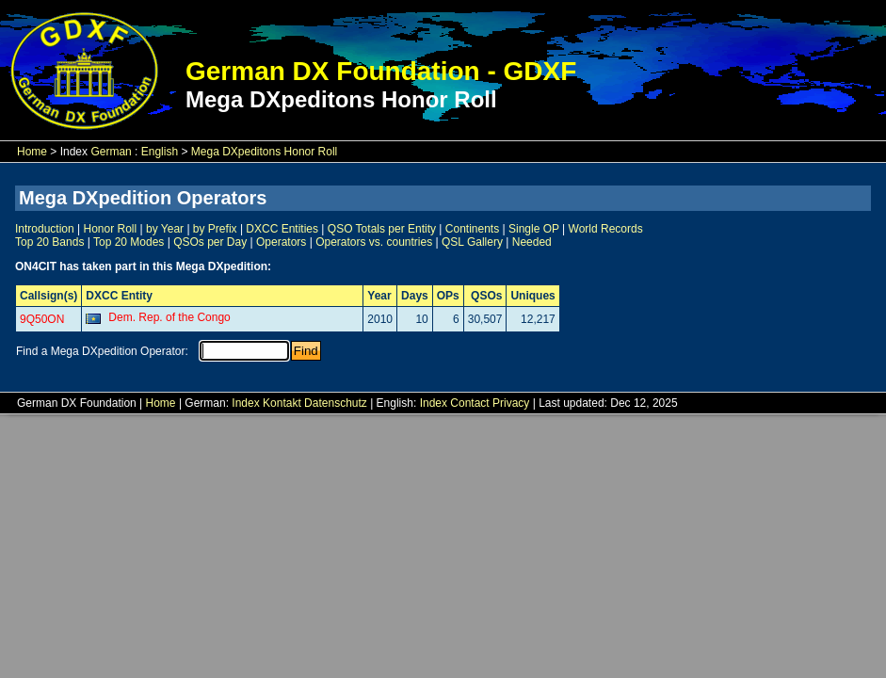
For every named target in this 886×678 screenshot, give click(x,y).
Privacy (510, 403)
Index (245, 403)
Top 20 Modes (128, 242)
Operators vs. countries (373, 242)
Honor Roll (110, 228)
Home (32, 151)
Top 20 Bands (49, 242)
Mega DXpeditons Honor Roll (264, 151)
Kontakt (282, 403)
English (159, 151)
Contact (469, 403)
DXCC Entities (282, 228)
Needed (532, 242)
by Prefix (215, 228)
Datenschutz (335, 403)
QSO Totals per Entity (382, 228)
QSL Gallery (472, 242)
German (110, 151)
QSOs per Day (210, 242)
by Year (165, 228)
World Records (606, 228)
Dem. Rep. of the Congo (169, 317)
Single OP (533, 228)
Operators (281, 242)
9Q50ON (42, 319)
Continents (472, 228)
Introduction (44, 228)
